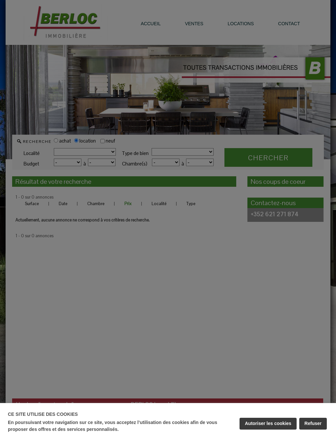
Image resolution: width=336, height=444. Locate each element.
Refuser (313, 423)
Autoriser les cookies (268, 423)
